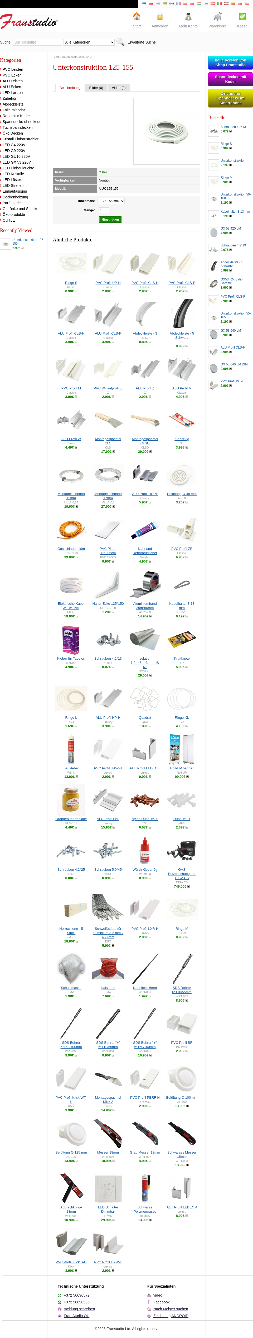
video (157, 1295)
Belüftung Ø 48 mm (182, 494)
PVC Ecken (12, 75)
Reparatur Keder (16, 116)
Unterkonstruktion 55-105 (236, 315)
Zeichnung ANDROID (170, 1316)
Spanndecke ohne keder (23, 122)
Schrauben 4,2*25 (71, 870)
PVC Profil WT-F (232, 381)
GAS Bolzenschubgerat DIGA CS (182, 874)
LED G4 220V (14, 145)
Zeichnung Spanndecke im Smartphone (231, 98)
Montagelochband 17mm (107, 496)
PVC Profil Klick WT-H (71, 1100)
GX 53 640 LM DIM (234, 364)
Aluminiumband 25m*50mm (145, 606)
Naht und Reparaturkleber (145, 551)
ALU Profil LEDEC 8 (145, 768)
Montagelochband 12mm (71, 496)
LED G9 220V (14, 151)
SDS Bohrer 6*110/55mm (182, 990)
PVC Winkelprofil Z (108, 388)
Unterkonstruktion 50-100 (236, 196)
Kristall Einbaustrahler (20, 139)
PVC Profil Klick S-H (71, 1262)
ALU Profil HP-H (108, 718)
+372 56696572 (77, 1295)
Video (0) (119, 88)
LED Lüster (12, 180)
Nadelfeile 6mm (145, 988)
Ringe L (71, 718)
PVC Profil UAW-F (108, 1262)
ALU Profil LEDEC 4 (182, 1207)
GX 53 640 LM (231, 330)
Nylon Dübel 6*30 (145, 819)
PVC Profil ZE (181, 549)
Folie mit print (14, 110)
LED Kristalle (13, 174)
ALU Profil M (182, 388)
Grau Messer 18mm (145, 1152)
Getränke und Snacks (20, 209)
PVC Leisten (13, 69)
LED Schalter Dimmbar (108, 1209)
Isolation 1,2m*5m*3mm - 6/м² (145, 662)
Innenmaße (86, 201)
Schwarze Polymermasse (145, 1209)
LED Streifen (13, 185)
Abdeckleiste (13, 104)
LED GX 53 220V (17, 162)
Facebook (161, 1302)
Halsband (108, 988)
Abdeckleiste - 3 (145, 333)
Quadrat (145, 718)
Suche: (6, 42)
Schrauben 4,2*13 (108, 658)
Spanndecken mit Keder (230, 79)
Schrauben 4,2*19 (233, 245)
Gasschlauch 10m (71, 549)
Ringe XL (182, 718)
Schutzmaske (71, 988)
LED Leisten (13, 93)
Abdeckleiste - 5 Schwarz (182, 335)
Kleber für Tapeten (71, 658)
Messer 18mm (108, 1152)
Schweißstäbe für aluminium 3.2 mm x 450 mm (108, 933)
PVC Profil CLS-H (145, 283)
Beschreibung (70, 88)
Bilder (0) (96, 88)
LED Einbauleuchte (18, 168)
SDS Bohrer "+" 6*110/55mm (108, 1045)
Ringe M (182, 929)
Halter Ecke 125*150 (108, 604)
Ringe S (71, 283)
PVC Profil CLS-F (181, 283)
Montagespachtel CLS (108, 441)
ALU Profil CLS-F (108, 333)
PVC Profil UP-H (107, 283)
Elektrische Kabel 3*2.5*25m (71, 606)
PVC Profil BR (182, 1043)
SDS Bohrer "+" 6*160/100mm (145, 1045)
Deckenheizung (15, 197)
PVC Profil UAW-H (108, 768)
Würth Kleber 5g (145, 870)
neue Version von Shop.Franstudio (230, 62)
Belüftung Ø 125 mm (71, 1152)
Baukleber (71, 768)
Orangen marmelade (71, 819)
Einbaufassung (15, 191)
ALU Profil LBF (108, 819)
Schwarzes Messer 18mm (181, 1154)
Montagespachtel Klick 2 (108, 1100)
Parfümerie (12, 203)
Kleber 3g (181, 439)
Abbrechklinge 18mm (71, 1209)
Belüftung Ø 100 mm (181, 1097)
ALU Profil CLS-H (71, 333)
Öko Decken (13, 133)
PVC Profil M (71, 388)
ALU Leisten (13, 81)
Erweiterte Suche (142, 42)
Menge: (89, 210)
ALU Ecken (12, 87)
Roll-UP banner (182, 768)
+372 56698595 (77, 1302)
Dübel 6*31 (181, 819)
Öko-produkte (14, 214)
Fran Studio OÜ (76, 1316)
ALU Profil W (71, 439)
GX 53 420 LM (231, 228)
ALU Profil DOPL (145, 494)
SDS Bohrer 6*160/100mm (71, 1045)
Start (56, 57)
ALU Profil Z (145, 388)
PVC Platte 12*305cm (108, 551)
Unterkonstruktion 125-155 (28, 241)
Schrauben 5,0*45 (108, 870)
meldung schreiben (79, 1309)
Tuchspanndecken (18, 127)
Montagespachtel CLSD (145, 441)
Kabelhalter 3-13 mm (181, 606)
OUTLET (10, 220)
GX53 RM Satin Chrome (231, 281)
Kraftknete (181, 658)
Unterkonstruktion (233, 161)
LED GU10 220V (16, 156)
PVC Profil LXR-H (145, 929)
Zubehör (9, 98)
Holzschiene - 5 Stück (71, 931)
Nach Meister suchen (170, 1309)
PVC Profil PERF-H (145, 1097)
